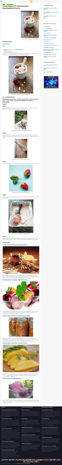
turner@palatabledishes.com (19, 49)
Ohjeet (4, 46)
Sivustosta (18, 463)
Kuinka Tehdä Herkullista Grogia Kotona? (15, 245)
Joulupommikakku (25, 418)
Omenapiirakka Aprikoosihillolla (48, 47)
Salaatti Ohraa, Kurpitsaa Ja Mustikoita (49, 54)
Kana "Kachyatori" (46, 41)
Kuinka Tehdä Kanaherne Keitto (7, 418)
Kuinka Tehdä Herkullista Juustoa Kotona (15, 343)
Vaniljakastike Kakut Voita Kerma (27, 427)
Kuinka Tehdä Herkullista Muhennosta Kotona (16, 316)
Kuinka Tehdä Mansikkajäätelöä (12, 378)
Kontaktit (22, 463)
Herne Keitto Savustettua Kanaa (7, 428)
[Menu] (1, 1)
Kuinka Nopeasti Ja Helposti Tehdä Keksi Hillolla (49, 427)
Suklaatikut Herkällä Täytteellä (26, 443)
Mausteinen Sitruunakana (47, 39)
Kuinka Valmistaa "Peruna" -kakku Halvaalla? (49, 446)
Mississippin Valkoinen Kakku (48, 52)
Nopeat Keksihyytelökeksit (47, 28)
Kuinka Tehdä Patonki (45, 418)
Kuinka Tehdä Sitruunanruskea (47, 437)
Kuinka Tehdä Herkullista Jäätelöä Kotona (15, 280)
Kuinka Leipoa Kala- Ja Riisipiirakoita (8, 441)
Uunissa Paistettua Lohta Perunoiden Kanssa (50, 45)
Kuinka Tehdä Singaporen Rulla (48, 43)
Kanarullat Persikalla (46, 26)
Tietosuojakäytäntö (27, 463)
